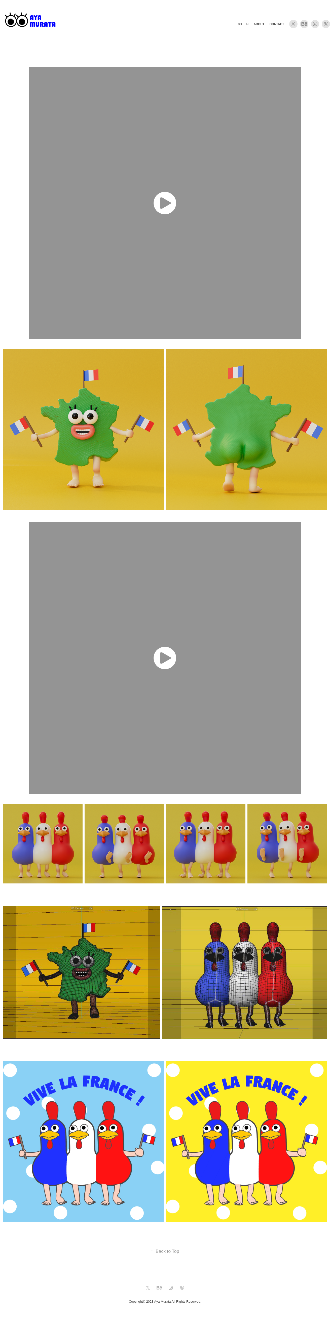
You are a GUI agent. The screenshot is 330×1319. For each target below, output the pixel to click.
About (259, 24)
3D (240, 24)
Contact (277, 24)
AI (246, 24)
